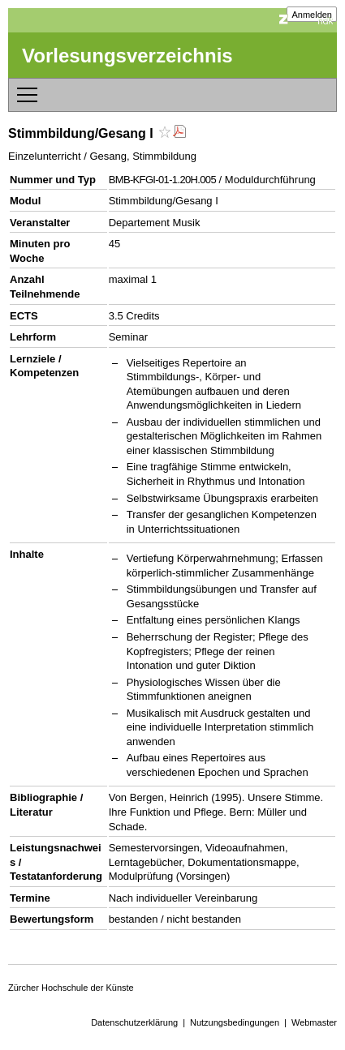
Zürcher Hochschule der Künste (71, 987)
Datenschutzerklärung (134, 1022)
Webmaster (314, 1022)
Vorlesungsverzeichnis (127, 55)
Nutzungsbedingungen (234, 1022)
